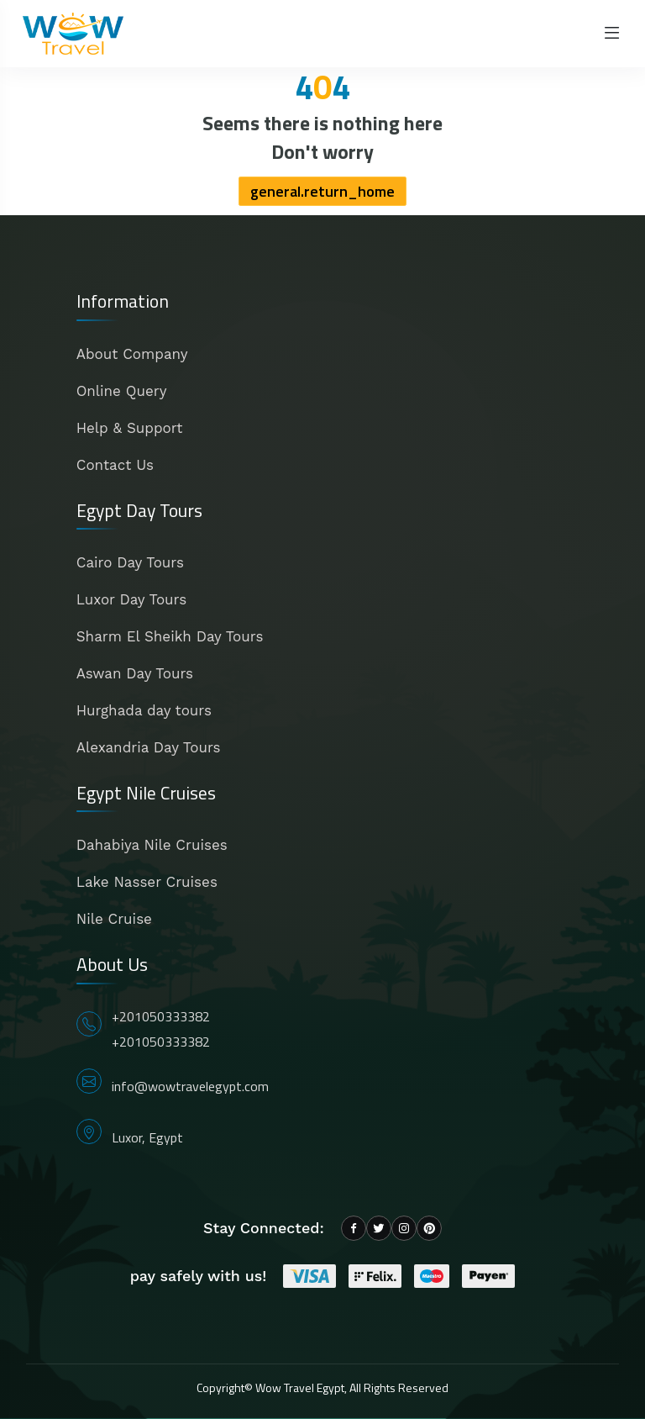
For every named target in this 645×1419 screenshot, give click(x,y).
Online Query (121, 390)
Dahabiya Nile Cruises (152, 844)
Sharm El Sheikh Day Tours (170, 636)
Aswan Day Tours (134, 673)
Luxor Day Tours (131, 599)
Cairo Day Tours (130, 562)
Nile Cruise (114, 918)
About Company (132, 354)
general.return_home (322, 191)
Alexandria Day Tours (148, 747)
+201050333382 (161, 1016)
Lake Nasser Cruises (147, 881)
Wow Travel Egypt (299, 1387)
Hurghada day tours (144, 710)
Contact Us (115, 464)
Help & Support (129, 427)
